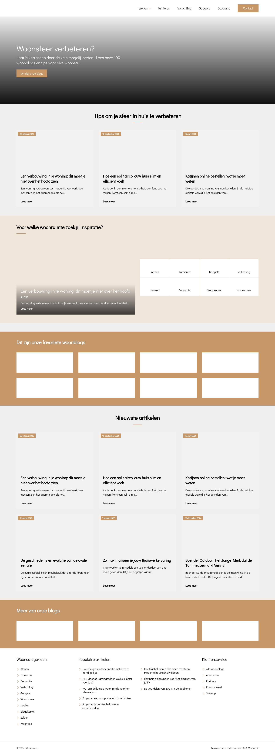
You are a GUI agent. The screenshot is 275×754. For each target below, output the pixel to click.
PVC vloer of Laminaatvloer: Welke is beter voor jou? (107, 680)
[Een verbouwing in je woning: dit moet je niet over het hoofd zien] (55, 168)
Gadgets (204, 8)
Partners (211, 681)
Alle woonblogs (215, 669)
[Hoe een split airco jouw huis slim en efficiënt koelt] (137, 168)
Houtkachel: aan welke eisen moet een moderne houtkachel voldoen (167, 670)
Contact (248, 8)
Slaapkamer (28, 711)
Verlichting (184, 8)
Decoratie (223, 8)
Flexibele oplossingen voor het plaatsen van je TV (170, 680)
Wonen (143, 8)
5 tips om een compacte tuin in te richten (106, 698)
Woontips (26, 723)
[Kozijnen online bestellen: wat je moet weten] (220, 168)
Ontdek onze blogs (32, 73)
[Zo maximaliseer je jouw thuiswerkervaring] (137, 552)
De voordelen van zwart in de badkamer (167, 688)
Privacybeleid (214, 687)
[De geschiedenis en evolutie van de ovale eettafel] (55, 552)
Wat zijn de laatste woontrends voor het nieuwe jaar (105, 690)
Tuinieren (164, 8)
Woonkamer (28, 699)
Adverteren (212, 675)
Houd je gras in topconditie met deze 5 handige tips (105, 670)
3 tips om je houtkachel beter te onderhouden (100, 706)
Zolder (24, 717)
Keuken (25, 705)
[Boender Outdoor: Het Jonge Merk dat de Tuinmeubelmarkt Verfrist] (220, 552)
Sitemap (211, 693)
